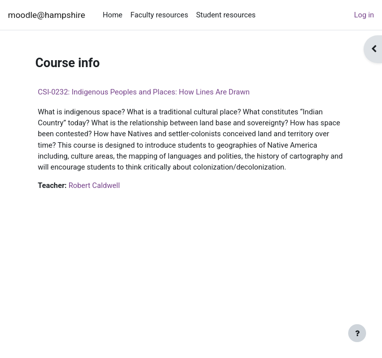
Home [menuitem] (112, 14)
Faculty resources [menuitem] (159, 14)
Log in (364, 14)
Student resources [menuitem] (226, 14)
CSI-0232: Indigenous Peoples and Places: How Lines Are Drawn (144, 92)
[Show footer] (357, 333)
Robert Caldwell (94, 185)
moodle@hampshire (46, 15)
